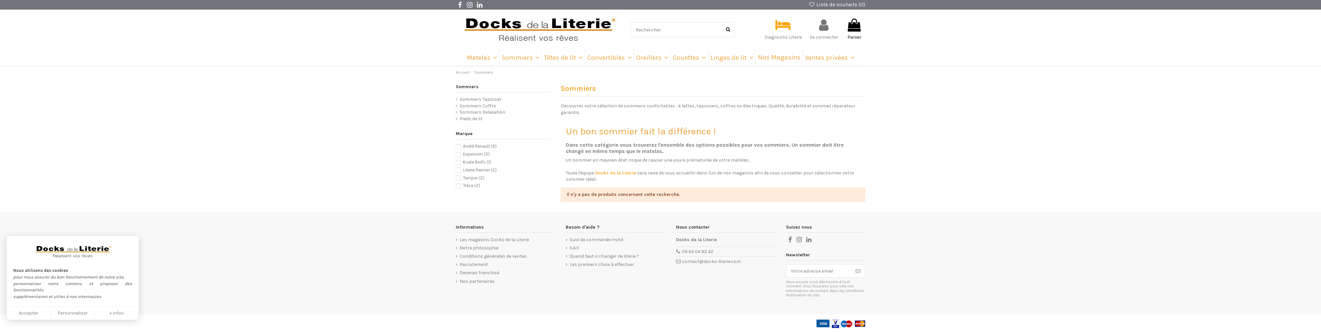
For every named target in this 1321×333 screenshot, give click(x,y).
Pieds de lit (471, 119)
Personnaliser (72, 313)
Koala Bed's (477, 162)
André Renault (480, 146)
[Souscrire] (858, 271)
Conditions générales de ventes (493, 256)
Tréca (471, 185)
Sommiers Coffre (478, 106)
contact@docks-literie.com (711, 261)
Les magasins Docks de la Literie (494, 239)
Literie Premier (480, 169)
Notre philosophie (479, 248)
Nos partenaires (477, 281)
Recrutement (474, 264)
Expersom (476, 154)
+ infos (117, 313)
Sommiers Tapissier (481, 99)
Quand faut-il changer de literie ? (604, 256)
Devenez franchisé (479, 273)
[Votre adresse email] (818, 271)
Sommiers (467, 87)
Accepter (28, 313)
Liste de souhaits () (836, 4)
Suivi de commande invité (596, 239)
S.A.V (574, 248)
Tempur (473, 177)
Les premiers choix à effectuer (602, 264)
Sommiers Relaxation (482, 112)
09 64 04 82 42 (697, 251)
